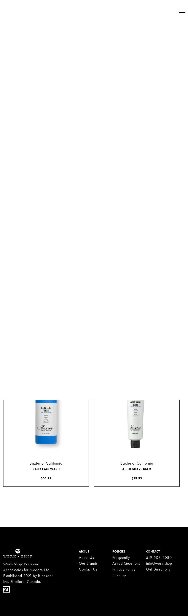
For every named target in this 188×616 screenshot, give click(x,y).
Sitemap (119, 574)
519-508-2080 (159, 557)
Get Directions (158, 569)
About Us (86, 557)
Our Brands (88, 563)
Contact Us (88, 569)
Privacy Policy (124, 569)
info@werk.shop (159, 563)
